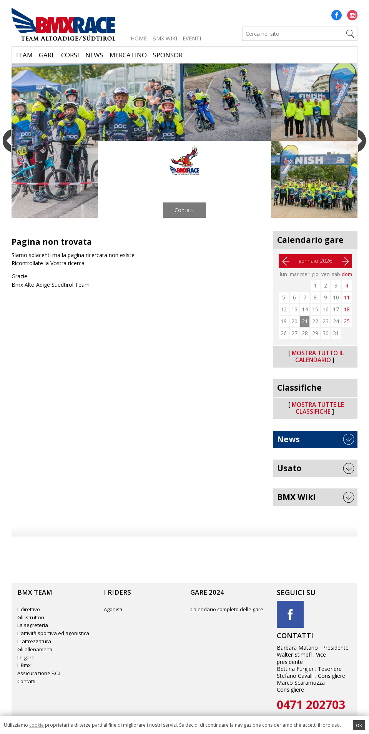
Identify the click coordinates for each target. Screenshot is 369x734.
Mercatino (128, 54)
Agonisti (113, 609)
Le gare (26, 657)
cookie (36, 725)
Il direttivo (28, 609)
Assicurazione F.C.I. (39, 673)
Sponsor (168, 54)
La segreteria (32, 625)
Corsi (70, 54)
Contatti (184, 210)
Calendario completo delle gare (226, 609)
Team (24, 54)
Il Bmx (24, 665)
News (94, 54)
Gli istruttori (30, 617)
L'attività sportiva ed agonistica (53, 633)
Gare (47, 54)
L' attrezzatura (34, 641)
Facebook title (290, 614)
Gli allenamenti (34, 649)
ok (359, 725)
